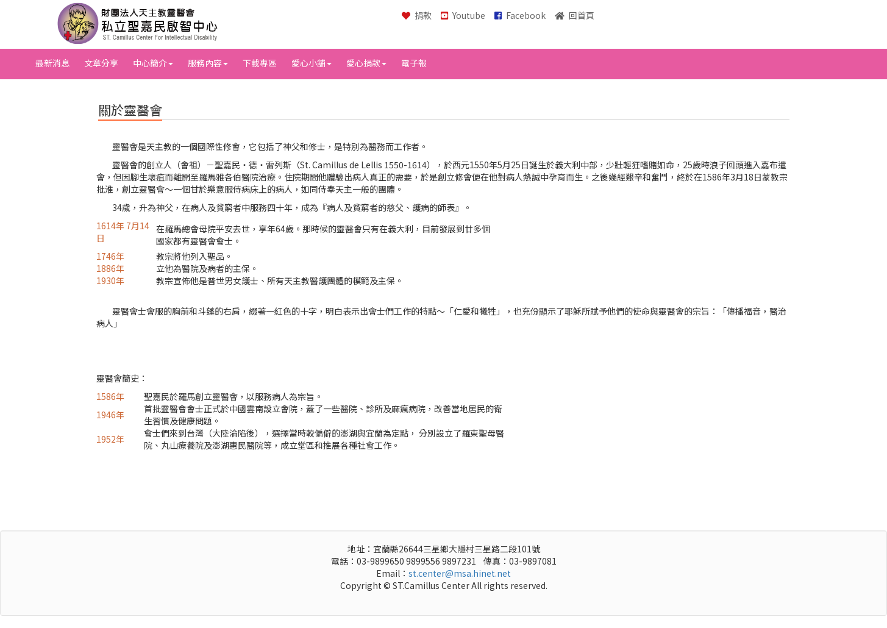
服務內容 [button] (208, 63)
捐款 (417, 15)
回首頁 (574, 15)
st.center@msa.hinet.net (459, 573)
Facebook (520, 15)
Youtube (463, 15)
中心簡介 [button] (153, 63)
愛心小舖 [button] (311, 63)
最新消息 (52, 63)
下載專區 (260, 63)
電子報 (414, 63)
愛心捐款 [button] (366, 63)
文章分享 (101, 63)
